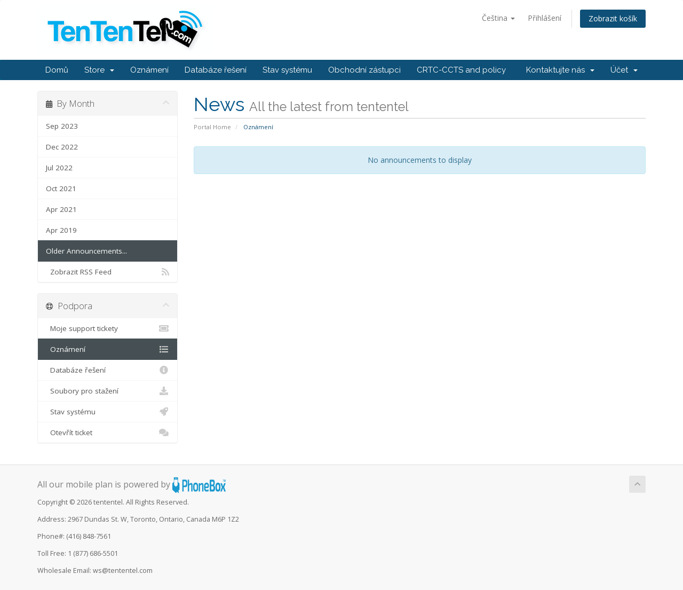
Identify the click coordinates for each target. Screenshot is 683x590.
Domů (56, 70)
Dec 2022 (62, 147)
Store (99, 70)
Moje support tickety (107, 328)
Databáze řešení (216, 70)
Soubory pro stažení (107, 390)
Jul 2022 (59, 167)
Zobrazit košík (613, 18)
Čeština (498, 18)
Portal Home (212, 127)
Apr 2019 (61, 230)
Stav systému (287, 70)
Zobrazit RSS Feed (107, 271)
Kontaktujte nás (560, 70)
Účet (624, 70)
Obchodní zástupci (364, 70)
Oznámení (149, 70)
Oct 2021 (61, 188)
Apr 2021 (61, 209)
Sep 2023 (62, 126)
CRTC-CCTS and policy (461, 70)
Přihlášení (544, 18)
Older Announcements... (86, 251)
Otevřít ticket (107, 432)
